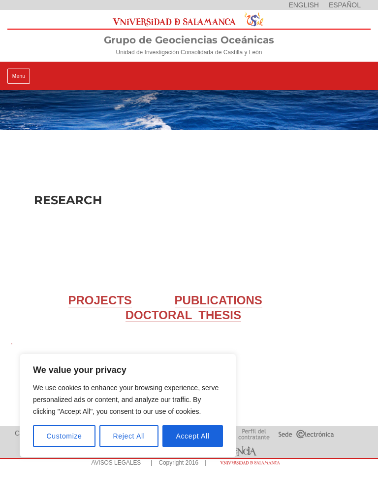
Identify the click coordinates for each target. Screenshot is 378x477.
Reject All (129, 436)
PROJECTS (100, 300)
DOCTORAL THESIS (183, 315)
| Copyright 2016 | (177, 462)
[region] (128, 405)
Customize (64, 436)
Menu (19, 76)
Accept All (192, 436)
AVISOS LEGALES (116, 462)
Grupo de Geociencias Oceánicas (189, 40)
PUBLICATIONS (218, 300)
